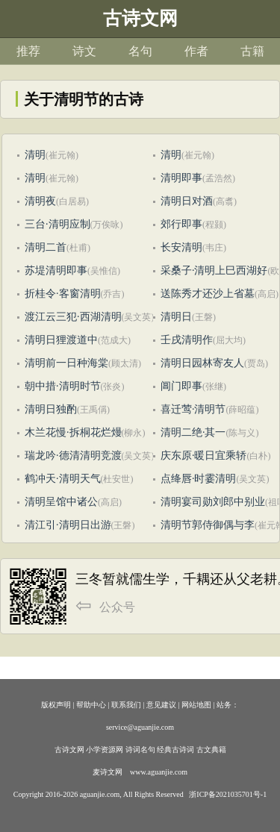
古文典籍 (211, 749)
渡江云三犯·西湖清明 (73, 316)
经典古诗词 (175, 749)
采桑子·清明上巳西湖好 (214, 270)
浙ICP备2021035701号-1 (228, 794)
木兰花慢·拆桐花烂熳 (73, 432)
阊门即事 (181, 386)
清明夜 (40, 201)
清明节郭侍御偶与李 (208, 525)
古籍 (252, 51)
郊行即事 (181, 224)
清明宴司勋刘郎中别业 (213, 501)
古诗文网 (69, 749)
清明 (35, 154)
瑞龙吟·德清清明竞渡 (73, 455)
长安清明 (181, 247)
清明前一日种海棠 (66, 363)
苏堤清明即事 (56, 270)
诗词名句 (140, 749)
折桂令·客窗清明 (63, 293)
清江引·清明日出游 (68, 525)
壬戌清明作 (187, 339)
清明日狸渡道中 (61, 339)
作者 (196, 51)
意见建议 (161, 705)
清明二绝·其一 (193, 432)
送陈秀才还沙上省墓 (208, 293)
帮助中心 (91, 705)
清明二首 (45, 247)
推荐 (28, 51)
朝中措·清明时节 (63, 386)
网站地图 (196, 705)
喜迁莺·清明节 (193, 409)
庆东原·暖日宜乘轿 (204, 455)
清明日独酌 (51, 409)
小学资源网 (104, 749)
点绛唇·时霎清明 (199, 478)
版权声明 (56, 705)
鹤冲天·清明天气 (63, 478)
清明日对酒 (187, 201)
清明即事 (181, 178)
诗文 (84, 51)
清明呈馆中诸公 (61, 501)
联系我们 (126, 705)
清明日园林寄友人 (202, 363)
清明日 (176, 316)
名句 (140, 51)
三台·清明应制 (57, 224)
